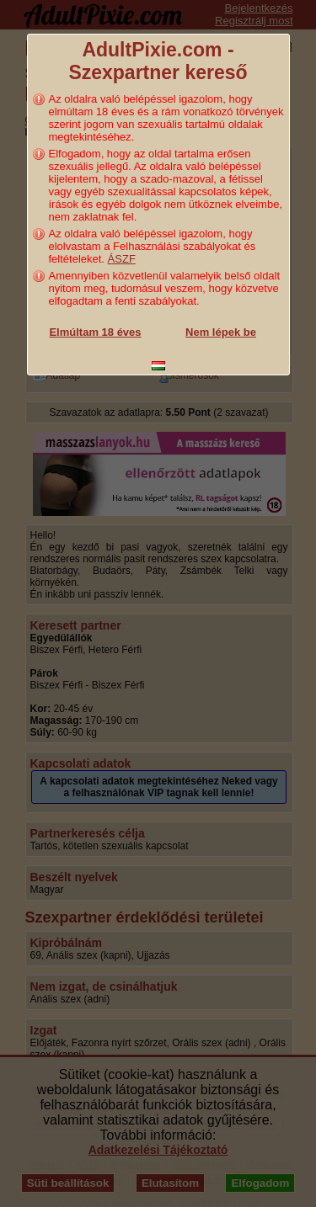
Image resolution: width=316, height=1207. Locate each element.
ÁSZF (122, 259)
